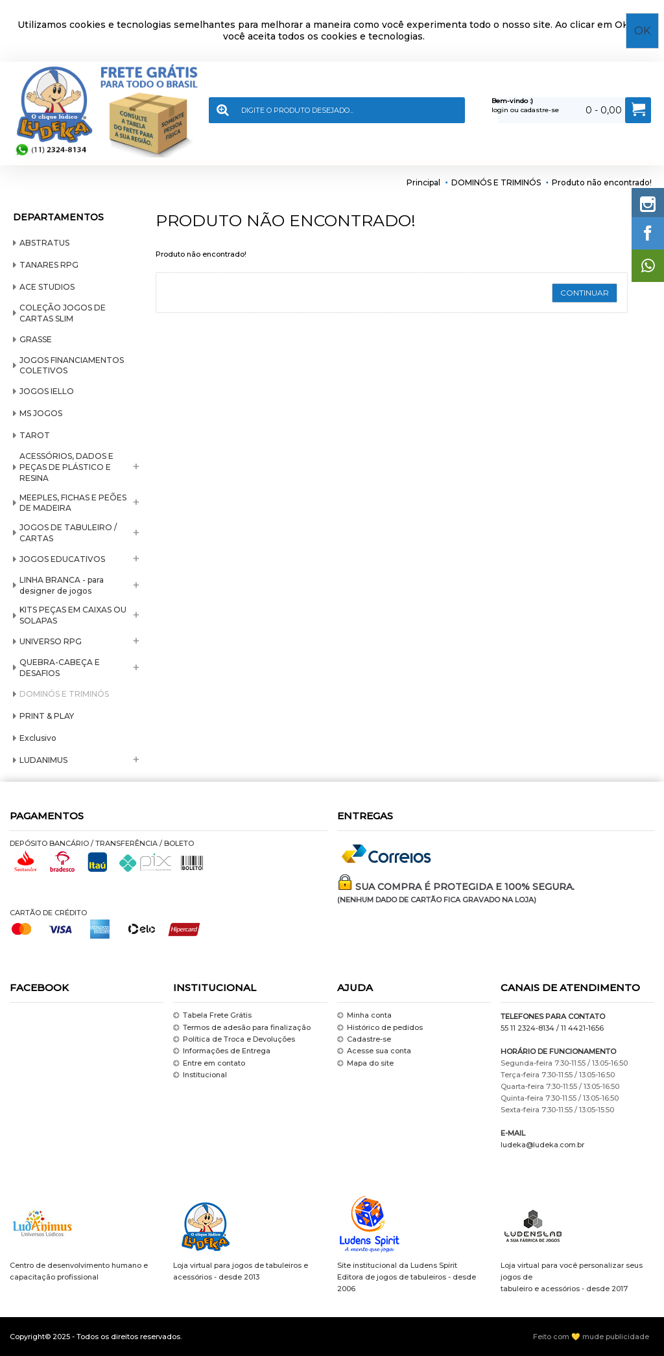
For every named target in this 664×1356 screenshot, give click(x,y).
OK (642, 31)
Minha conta (364, 1015)
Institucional (200, 1075)
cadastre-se (540, 110)
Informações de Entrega (221, 1051)
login (500, 110)
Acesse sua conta (374, 1051)
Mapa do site (365, 1063)
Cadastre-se (364, 1039)
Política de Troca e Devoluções (234, 1039)
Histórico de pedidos (380, 1028)
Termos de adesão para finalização (242, 1028)
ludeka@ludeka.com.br (542, 1144)
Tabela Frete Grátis (212, 1015)
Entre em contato (209, 1063)
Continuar (584, 293)
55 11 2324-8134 (527, 1028)
